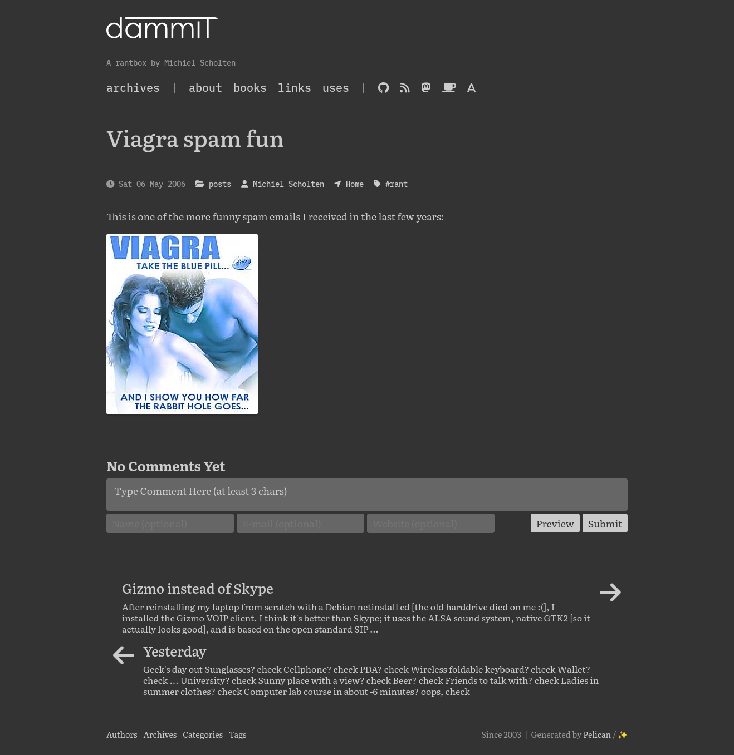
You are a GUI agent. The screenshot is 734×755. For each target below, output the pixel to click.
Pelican (597, 734)
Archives (160, 734)
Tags (238, 734)
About (205, 87)
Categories (203, 734)
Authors (122, 734)
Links (294, 87)
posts (220, 184)
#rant (396, 184)
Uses (335, 87)
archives (133, 87)
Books (250, 87)
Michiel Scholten (288, 184)
